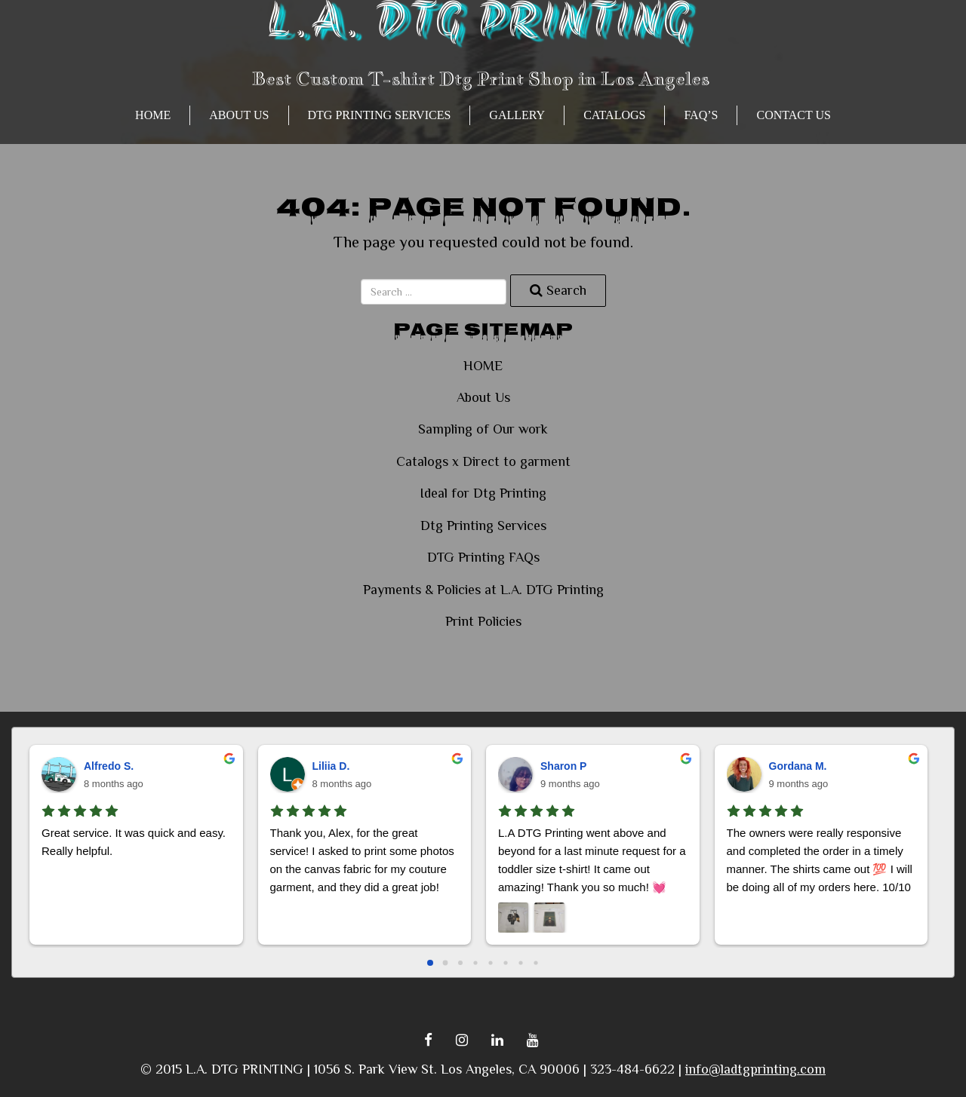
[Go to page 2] (460, 963)
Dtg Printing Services (379, 115)
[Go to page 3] (475, 962)
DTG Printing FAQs (483, 557)
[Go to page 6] (520, 962)
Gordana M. (798, 766)
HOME (153, 115)
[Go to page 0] (430, 963)
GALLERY (517, 115)
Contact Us (793, 115)
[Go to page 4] (490, 962)
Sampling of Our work (483, 429)
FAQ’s (701, 115)
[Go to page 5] (505, 962)
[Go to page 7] (535, 962)
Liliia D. (331, 766)
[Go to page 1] (445, 962)
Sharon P (563, 766)
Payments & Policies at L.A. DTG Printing (483, 589)
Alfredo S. (109, 766)
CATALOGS (614, 115)
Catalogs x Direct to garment (483, 461)
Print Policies (483, 621)
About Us (239, 115)
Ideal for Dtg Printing (483, 493)
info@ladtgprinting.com (755, 1069)
